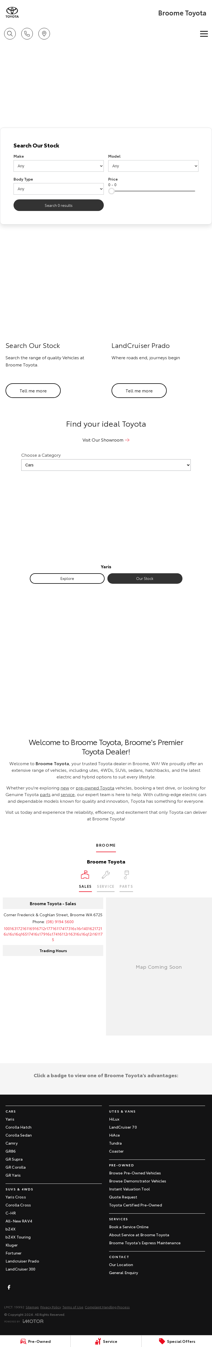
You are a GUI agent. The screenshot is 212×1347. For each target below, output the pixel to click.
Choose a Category (106, 461)
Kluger (12, 1245)
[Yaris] (106, 522)
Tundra (115, 1143)
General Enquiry (123, 1272)
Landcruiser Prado (22, 1261)
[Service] (106, 1341)
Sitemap (32, 1306)
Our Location (121, 1264)
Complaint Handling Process (107, 1306)
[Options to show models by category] (106, 465)
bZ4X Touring (18, 1237)
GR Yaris (13, 1175)
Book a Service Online (129, 1226)
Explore (67, 578)
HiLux (114, 1119)
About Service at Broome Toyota (139, 1234)
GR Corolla (16, 1167)
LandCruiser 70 (123, 1127)
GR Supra (14, 1159)
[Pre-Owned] (35, 1341)
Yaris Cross (16, 1197)
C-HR (11, 1213)
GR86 (11, 1151)
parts (45, 794)
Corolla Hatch (18, 1127)
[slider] (111, 191)
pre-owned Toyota (95, 787)
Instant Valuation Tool (129, 1189)
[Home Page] (12, 12)
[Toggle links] (23, 1321)
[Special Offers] (177, 1341)
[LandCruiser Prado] (159, 321)
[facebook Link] (9, 1287)
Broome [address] (106, 845)
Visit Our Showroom (103, 439)
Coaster (116, 1151)
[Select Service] (106, 881)
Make (19, 156)
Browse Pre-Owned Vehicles (135, 1173)
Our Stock (144, 578)
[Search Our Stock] (53, 321)
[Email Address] (53, 934)
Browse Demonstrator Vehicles (137, 1181)
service (68, 794)
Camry (12, 1143)
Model (114, 156)
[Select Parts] (126, 881)
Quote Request (123, 1197)
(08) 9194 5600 (60, 921)
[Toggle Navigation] (204, 33)
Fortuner (14, 1253)
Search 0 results (59, 205)
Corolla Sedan (19, 1135)
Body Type (23, 179)
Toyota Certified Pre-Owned (135, 1205)
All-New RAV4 (19, 1221)
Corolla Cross (18, 1205)
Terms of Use (72, 1306)
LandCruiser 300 (20, 1269)
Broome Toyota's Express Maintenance (145, 1242)
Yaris (10, 1119)
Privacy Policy (50, 1306)
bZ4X (11, 1229)
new (64, 787)
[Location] (85, 881)
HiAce (114, 1135)
